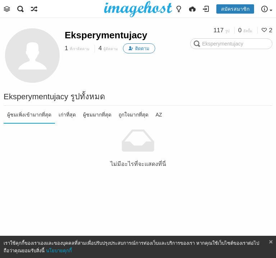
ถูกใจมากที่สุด (133, 115)
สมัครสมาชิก (235, 9)
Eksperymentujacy (106, 35)
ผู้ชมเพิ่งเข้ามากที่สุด (29, 115)
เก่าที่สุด (67, 115)
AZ (159, 115)
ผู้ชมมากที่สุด (97, 115)
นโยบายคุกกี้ (59, 250)
